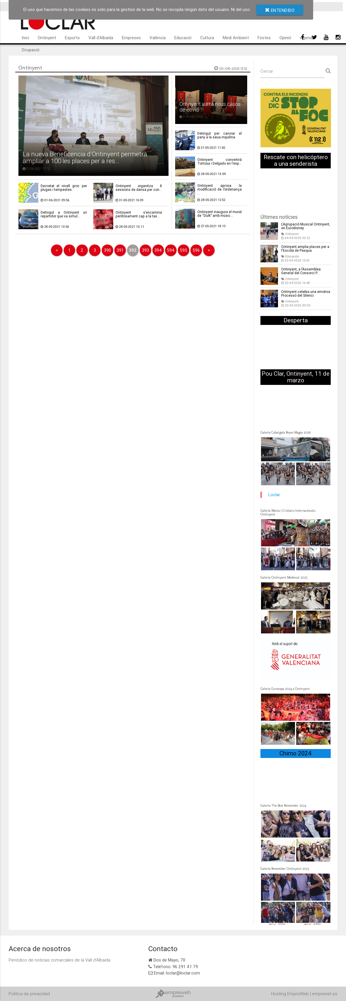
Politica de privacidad (29, 993)
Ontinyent (47, 37)
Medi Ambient (236, 37)
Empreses (131, 37)
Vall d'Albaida (100, 37)
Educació (183, 37)
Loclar (274, 494)
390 (107, 250)
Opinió (285, 37)
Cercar (266, 71)
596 (196, 250)
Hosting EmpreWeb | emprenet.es (304, 993)
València (158, 37)
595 (183, 250)
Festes (264, 37)
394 (158, 250)
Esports (72, 37)
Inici (25, 37)
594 (171, 250)
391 (120, 250)
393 (145, 250)
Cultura (207, 37)
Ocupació (30, 49)
